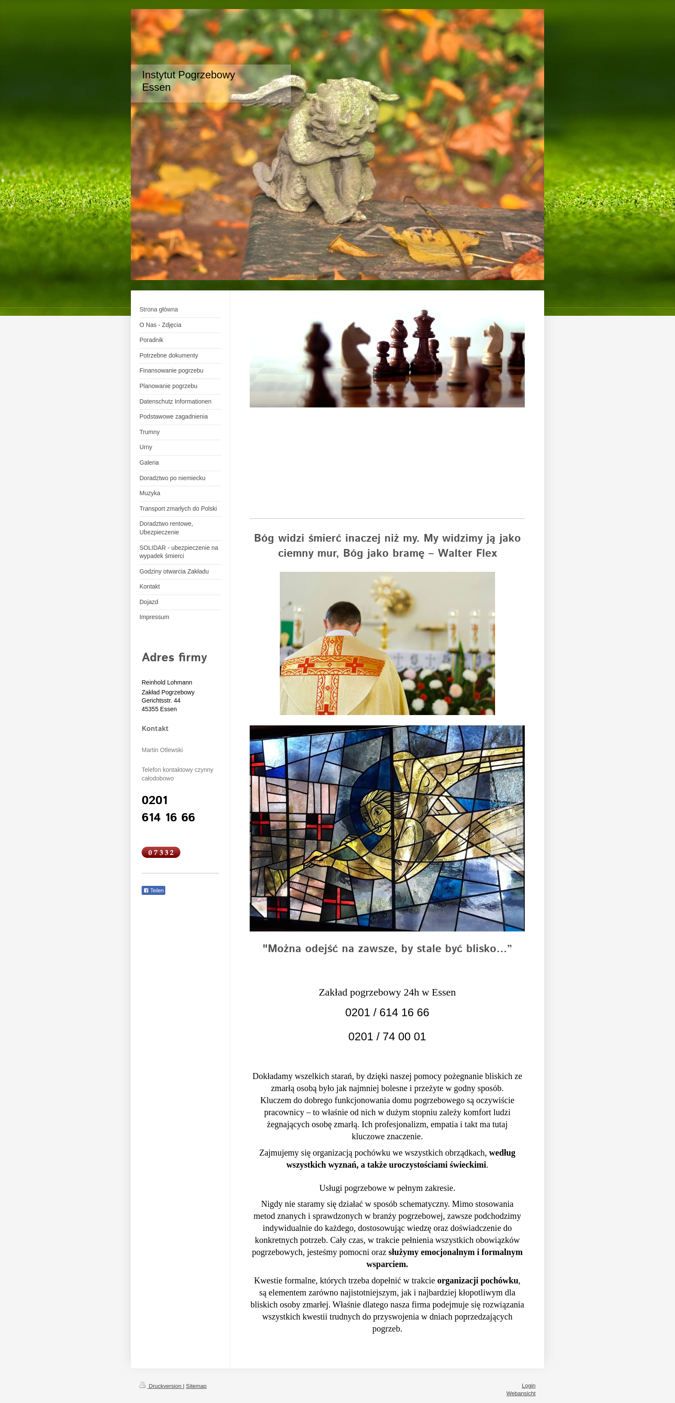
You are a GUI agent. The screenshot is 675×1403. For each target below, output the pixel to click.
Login (529, 1385)
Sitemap (196, 1386)
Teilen (153, 891)
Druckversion (161, 1386)
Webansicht (521, 1393)
